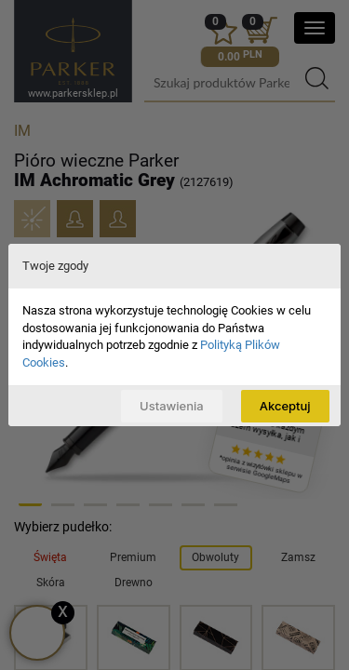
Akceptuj (285, 405)
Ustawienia (172, 405)
